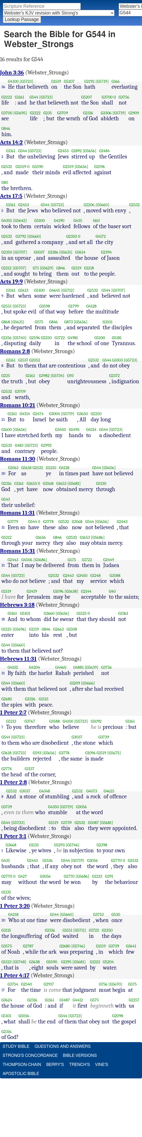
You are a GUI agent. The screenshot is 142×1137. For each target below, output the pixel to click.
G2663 (58, 629)
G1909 (134, 112)
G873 (68, 321)
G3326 (30, 698)
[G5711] (79, 930)
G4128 (91, 306)
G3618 (7, 752)
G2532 (7, 166)
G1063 (13, 467)
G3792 (21, 236)
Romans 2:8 (15, 351)
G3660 (49, 613)
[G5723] (26, 81)
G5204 (108, 961)
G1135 (34, 844)
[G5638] (71, 591)
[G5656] (90, 150)
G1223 (97, 876)
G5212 (7, 537)
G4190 (59, 220)
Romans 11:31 (17, 513)
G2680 (64, 946)
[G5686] (98, 537)
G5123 (7, 961)
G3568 (48, 483)
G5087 (93, 822)
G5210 (51, 467)
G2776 (7, 768)
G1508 (72, 629)
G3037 (77, 737)
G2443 (122, 521)
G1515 (43, 698)
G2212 (7, 268)
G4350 (53, 806)
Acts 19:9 (11, 281)
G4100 (13, 81)
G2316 (88, 112)
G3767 (30, 721)
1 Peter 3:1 (13, 836)
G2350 (71, 236)
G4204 (34, 667)
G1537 (23, 360)
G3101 (108, 321)
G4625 (109, 791)
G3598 (44, 306)
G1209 (75, 683)
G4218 (64, 467)
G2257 (134, 1000)
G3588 (115, 575)
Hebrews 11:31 (18, 658)
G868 (6, 321)
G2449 (108, 559)
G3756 (124, 97)
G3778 (48, 521)
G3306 (106, 112)
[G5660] (102, 204)
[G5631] (65, 252)
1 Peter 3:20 (15, 906)
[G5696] (19, 629)
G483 (19, 445)
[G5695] (20, 112)
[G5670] (115, 984)
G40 (112, 591)
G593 (37, 752)
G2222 (7, 97)
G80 (5, 182)
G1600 (7, 429)
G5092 (96, 721)
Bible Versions (80, 1056)
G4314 (25, 413)
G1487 (64, 1000)
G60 (96, 220)
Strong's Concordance (30, 1056)
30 (3, 473)
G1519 (56, 81)
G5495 (74, 429)
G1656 (41, 537)
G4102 (13, 667)
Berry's (55, 1065)
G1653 (32, 483)
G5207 (69, 81)
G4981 (73, 337)
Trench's (79, 1065)
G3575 (7, 946)
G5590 (37, 166)
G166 (116, 81)
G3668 (11, 844)
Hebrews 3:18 (17, 605)
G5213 (11, 721)
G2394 (106, 252)
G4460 (60, 667)
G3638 (34, 961)
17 (3, 990)
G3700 (107, 97)
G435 (77, 220)
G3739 (103, 737)
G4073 (91, 791)
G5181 (116, 337)
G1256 (7, 337)
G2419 (32, 591)
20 (3, 920)
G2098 (117, 1015)
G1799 (74, 306)
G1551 (67, 930)
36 (3, 87)
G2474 (38, 413)
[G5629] (46, 268)
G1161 (19, 97)
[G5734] (57, 375)
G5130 (101, 483)
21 (3, 419)
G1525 (82, 613)
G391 (109, 876)
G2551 (7, 306)
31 (3, 527)
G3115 (6, 930)
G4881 (78, 667)
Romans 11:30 (17, 459)
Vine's (101, 1065)
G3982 (44, 375)
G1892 (77, 150)
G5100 (39, 220)
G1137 (29, 768)
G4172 (101, 236)
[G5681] (74, 483)
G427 (22, 876)
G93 (70, 375)
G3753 (98, 914)
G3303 (117, 360)
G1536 (48, 860)
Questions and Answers (63, 1046)
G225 (6, 375)
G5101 (25, 613)
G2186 (53, 252)
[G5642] (20, 220)
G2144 (86, 591)
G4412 (78, 1000)
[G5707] (20, 252)
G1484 (104, 150)
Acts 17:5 (11, 196)
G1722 (60, 337)
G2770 (116, 860)
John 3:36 (12, 72)
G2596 (99, 166)
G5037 (39, 252)
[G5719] (102, 81)
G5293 (59, 844)
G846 (6, 128)
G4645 (54, 290)
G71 (36, 268)
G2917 (49, 984)
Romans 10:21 (17, 405)
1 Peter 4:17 (15, 975)
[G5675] (114, 752)
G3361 (123, 613)
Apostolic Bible (21, 1074)
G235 (47, 112)
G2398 (102, 844)
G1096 (58, 591)
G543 (6, 499)
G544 (34, 97)
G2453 (63, 150)
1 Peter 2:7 (13, 712)
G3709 (62, 112)
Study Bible (16, 1046)
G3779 (13, 521)
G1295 (66, 961)
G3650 (82, 413)
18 (3, 619)
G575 (39, 321)
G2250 (46, 337)
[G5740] (19, 337)
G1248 (95, 575)
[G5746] (72, 844)
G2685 (7, 698)
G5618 (26, 467)
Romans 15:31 (17, 551)
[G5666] (88, 683)
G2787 (28, 946)
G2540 (26, 984)
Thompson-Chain (22, 1065)
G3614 (80, 252)
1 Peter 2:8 (13, 782)
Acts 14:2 (11, 142)
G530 (115, 914)
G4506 (27, 559)
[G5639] (91, 667)
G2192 (89, 81)
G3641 (131, 946)
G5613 (23, 290)
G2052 (34, 360)
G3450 (60, 429)
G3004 (54, 413)
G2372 (114, 375)
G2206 (89, 204)
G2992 (46, 445)
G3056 (81, 806)
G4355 (7, 220)
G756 (103, 984)
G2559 (21, 166)
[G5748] (19, 961)
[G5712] (67, 290)
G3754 (13, 984)
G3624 (7, 1000)
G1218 (89, 268)
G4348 (44, 791)
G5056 (23, 1015)
